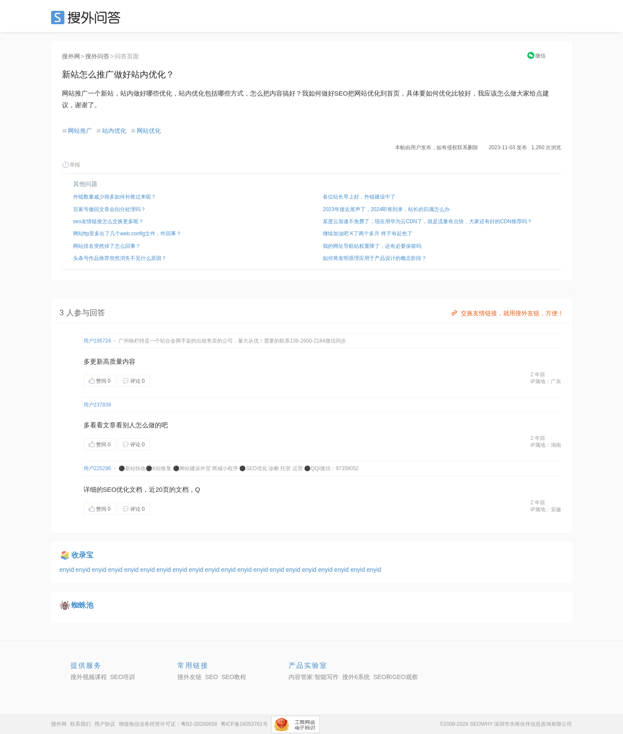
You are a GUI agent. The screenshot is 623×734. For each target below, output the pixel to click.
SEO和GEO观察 (395, 676)
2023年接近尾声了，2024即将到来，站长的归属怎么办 (386, 209)
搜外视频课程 (89, 676)
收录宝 (82, 555)
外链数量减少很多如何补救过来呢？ (114, 197)
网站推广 (80, 130)
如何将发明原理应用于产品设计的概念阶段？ (375, 258)
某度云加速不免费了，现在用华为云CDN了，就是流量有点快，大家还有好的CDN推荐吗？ (427, 221)
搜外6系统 (356, 676)
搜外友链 (189, 676)
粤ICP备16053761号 (244, 724)
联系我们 (80, 724)
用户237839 (97, 405)
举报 (71, 165)
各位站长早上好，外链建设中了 (359, 197)
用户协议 (104, 724)
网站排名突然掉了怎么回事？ (107, 246)
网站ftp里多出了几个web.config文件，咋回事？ (127, 234)
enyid (68, 569)
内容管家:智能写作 (314, 676)
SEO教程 (234, 676)
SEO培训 (122, 676)
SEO (88, 17)
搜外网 (71, 56)
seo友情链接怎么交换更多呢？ (108, 221)
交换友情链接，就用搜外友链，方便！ (507, 313)
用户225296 (97, 468)
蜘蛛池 (82, 605)
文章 (109, 425)
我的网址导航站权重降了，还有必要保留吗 (372, 246)
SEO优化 (116, 489)
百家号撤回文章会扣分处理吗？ (109, 209)
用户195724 (97, 341)
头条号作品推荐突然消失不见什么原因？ (120, 258)
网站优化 (149, 130)
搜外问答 (97, 56)
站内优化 (114, 130)
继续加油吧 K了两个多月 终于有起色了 (367, 234)
